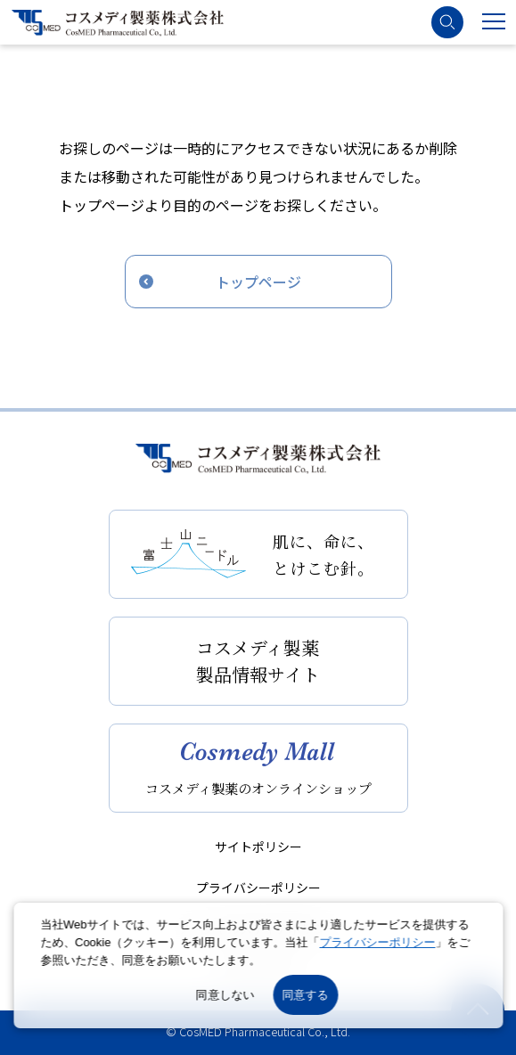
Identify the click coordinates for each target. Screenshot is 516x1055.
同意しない (225, 995)
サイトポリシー (258, 846)
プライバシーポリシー (258, 887)
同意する (305, 995)
